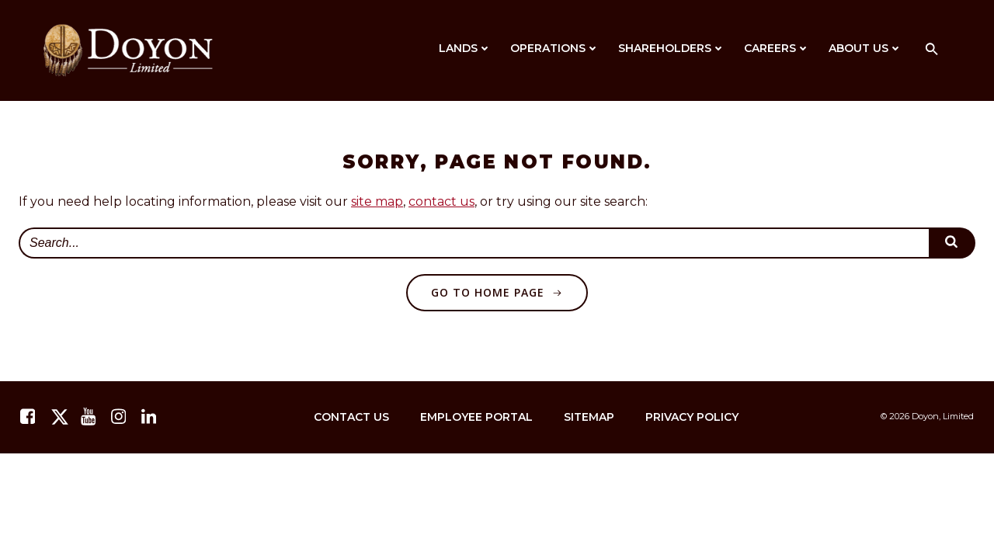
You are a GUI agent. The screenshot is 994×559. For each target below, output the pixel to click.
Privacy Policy (692, 417)
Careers (777, 48)
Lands (465, 48)
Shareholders (671, 48)
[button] (932, 50)
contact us (441, 201)
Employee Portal (476, 417)
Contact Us (351, 417)
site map (377, 201)
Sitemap (589, 417)
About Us (865, 48)
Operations (555, 48)
